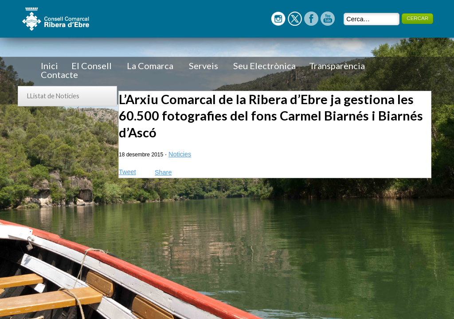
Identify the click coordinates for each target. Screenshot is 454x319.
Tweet (127, 171)
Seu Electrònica (264, 65)
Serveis (203, 65)
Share (163, 172)
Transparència (337, 65)
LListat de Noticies (53, 96)
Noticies (179, 154)
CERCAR (417, 18)
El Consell (91, 65)
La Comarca (150, 65)
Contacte (59, 74)
